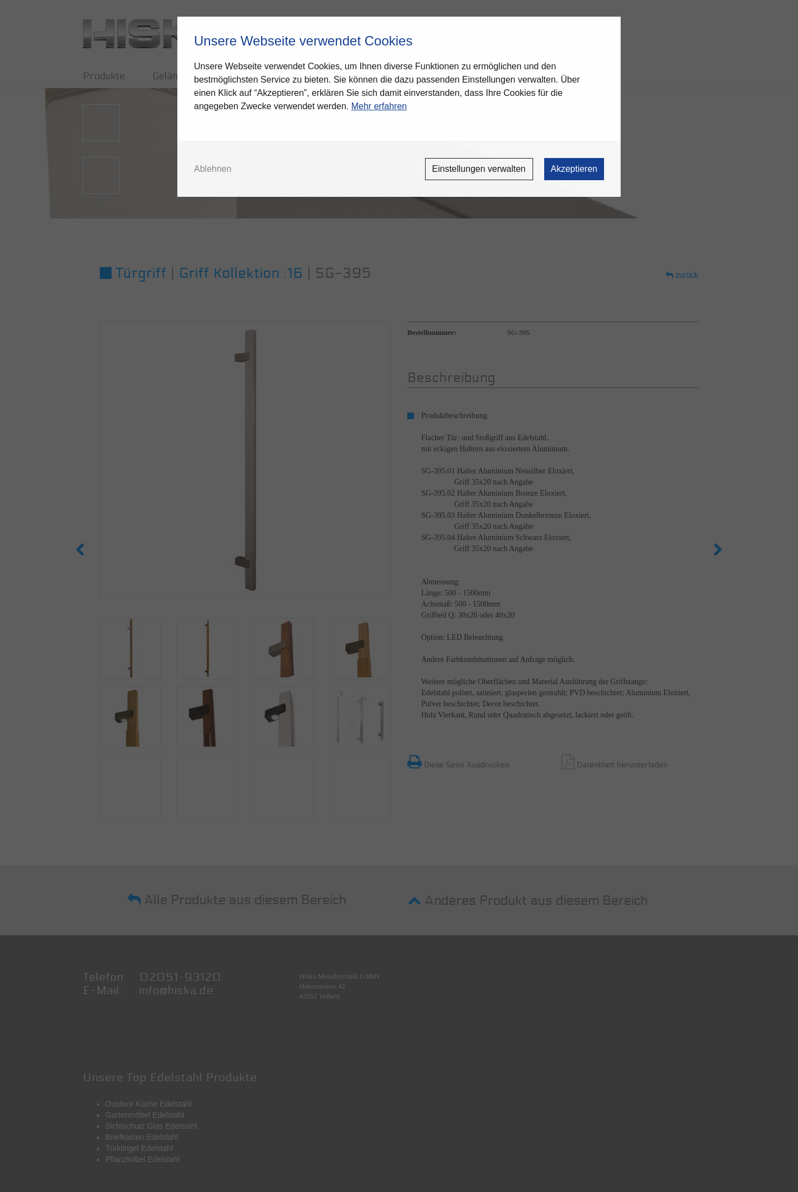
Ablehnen (213, 169)
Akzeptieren (574, 169)
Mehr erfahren (379, 106)
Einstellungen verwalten (479, 169)
